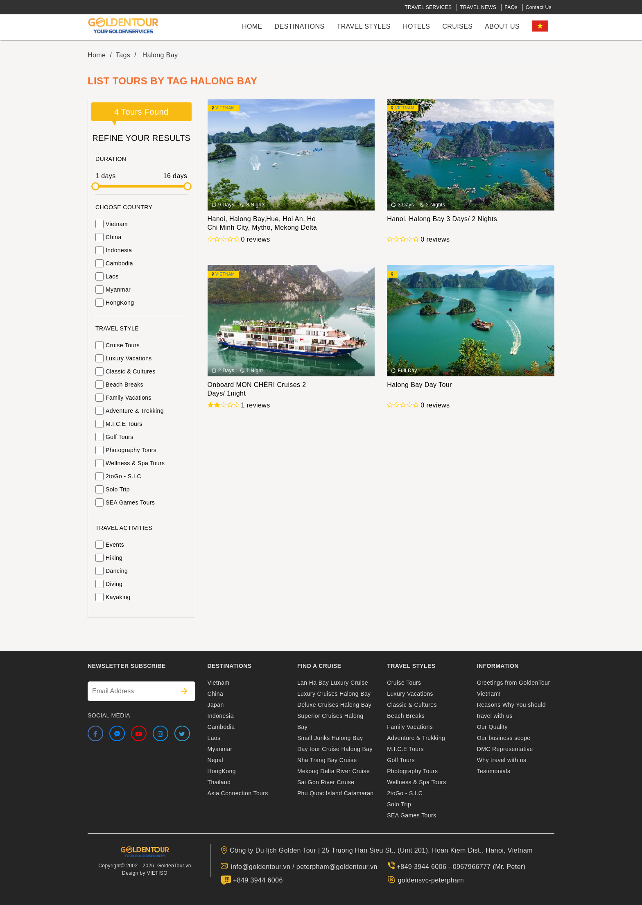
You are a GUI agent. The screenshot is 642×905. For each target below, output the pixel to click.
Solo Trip (118, 489)
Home (252, 26)
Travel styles (363, 26)
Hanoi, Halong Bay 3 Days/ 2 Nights (442, 218)
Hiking (114, 557)
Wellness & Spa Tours (135, 463)
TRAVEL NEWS (478, 7)
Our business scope (504, 738)
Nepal (216, 760)
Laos (112, 276)
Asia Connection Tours (238, 793)
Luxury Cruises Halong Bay (334, 693)
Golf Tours (119, 437)
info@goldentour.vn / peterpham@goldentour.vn (304, 866)
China (114, 237)
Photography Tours (131, 450)
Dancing (117, 571)
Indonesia (119, 250)
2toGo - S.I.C (123, 476)
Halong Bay (160, 55)
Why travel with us (502, 760)
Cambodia (119, 263)
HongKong (120, 302)
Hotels (416, 26)
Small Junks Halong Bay (330, 738)
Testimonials (494, 771)
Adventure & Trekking (135, 410)
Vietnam (117, 224)
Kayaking (118, 597)
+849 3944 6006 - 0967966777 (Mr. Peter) (461, 866)
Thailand (219, 782)
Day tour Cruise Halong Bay (335, 749)
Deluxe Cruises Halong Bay (334, 704)
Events (115, 544)
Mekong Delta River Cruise (333, 771)
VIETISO (157, 873)
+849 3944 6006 (258, 880)
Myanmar (118, 289)
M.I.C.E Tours (124, 424)
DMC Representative (505, 749)
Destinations (300, 26)
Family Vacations (128, 397)
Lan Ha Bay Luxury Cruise (332, 682)
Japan (216, 704)
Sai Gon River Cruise (326, 782)
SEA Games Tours (130, 502)
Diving (114, 584)
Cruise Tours (123, 345)
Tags (123, 55)
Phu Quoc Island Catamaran (335, 793)
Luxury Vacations (129, 358)
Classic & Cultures (131, 371)
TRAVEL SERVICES (428, 7)
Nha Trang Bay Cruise (327, 760)
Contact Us (539, 7)
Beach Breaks (124, 384)
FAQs (511, 7)
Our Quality (492, 727)
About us (502, 26)
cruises (457, 26)
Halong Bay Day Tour (419, 384)
